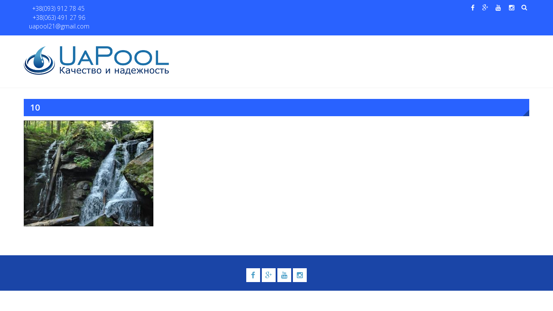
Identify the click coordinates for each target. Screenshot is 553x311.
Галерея (335, 44)
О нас (222, 44)
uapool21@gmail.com (172, 9)
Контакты (487, 44)
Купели (295, 44)
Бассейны (253, 44)
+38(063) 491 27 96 (111, 9)
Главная (193, 44)
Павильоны (439, 44)
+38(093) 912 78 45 (54, 9)
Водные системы (380, 44)
